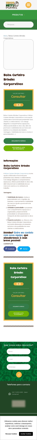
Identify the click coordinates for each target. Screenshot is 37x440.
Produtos (17, 14)
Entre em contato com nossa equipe (18, 234)
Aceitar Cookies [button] (26, 434)
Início (5, 36)
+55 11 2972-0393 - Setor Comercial (20, 393)
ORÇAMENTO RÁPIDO (18, 141)
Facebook (10, 249)
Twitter (24, 249)
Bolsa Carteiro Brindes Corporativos (16, 173)
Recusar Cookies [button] (11, 434)
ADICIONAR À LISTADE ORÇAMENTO (18, 148)
